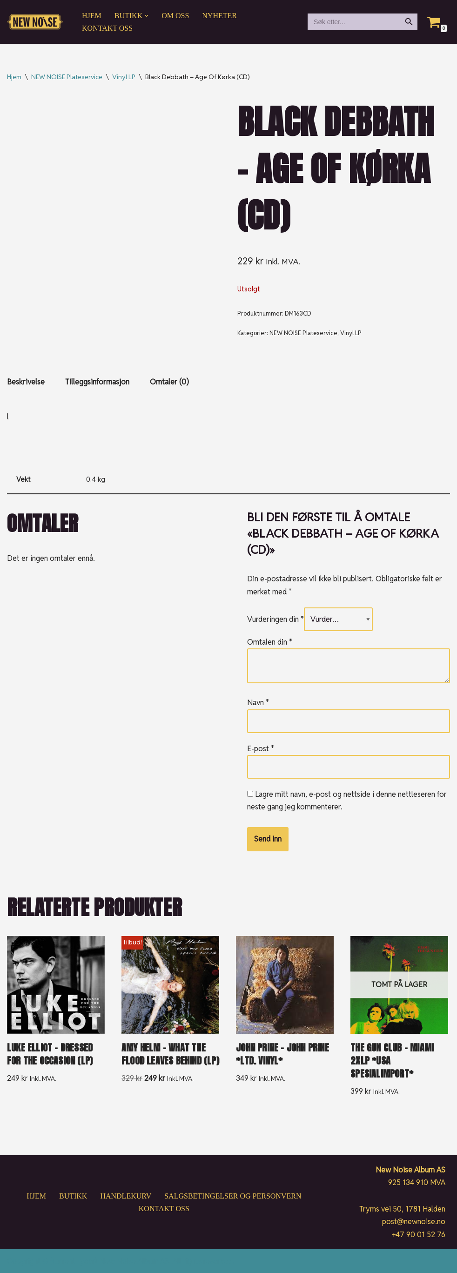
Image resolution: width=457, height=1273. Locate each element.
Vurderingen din (275, 619)
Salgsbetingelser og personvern (232, 1196)
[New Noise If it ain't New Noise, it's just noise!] (35, 22)
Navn (258, 702)
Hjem (91, 16)
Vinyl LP (123, 77)
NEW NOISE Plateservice (66, 77)
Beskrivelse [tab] (26, 382)
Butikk (73, 1196)
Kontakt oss (107, 28)
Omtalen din (269, 642)
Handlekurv (125, 1196)
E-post (260, 749)
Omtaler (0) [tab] (169, 382)
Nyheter (219, 16)
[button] (146, 16)
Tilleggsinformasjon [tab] (97, 382)
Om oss (175, 16)
